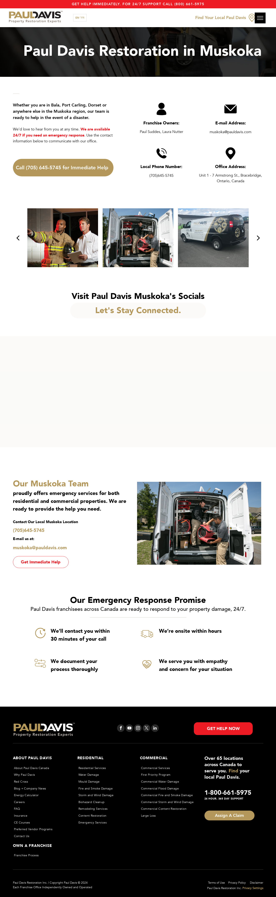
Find (233, 771)
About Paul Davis (32, 758)
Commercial (154, 758)
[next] (258, 238)
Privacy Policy (237, 883)
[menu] (260, 18)
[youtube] (129, 728)
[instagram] (138, 728)
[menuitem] (41, 768)
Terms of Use (216, 883)
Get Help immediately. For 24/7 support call (122, 4)
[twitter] (146, 728)
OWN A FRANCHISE (32, 845)
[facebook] (121, 728)
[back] (18, 238)
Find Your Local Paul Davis (220, 17)
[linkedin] (155, 728)
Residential (90, 758)
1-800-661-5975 (227, 792)
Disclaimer (256, 883)
